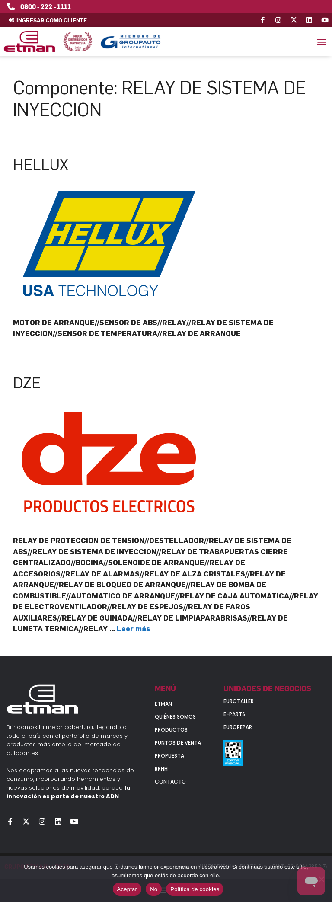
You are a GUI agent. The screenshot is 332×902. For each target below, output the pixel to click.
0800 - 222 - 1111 (45, 6)
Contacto (170, 781)
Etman (163, 703)
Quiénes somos (175, 716)
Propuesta (169, 755)
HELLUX (40, 165)
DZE (27, 383)
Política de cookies (194, 889)
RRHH (161, 768)
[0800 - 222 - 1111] (11, 6)
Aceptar (127, 889)
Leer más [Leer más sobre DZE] (133, 628)
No (153, 889)
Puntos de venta (178, 742)
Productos (171, 729)
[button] (321, 42)
